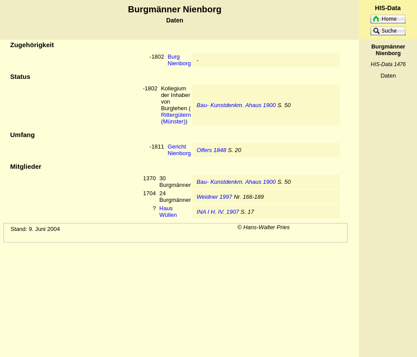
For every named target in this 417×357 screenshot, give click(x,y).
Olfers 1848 (211, 150)
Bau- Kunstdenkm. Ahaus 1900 (236, 105)
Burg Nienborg (179, 60)
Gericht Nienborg (179, 149)
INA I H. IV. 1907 (218, 211)
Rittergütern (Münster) (176, 118)
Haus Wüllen (168, 211)
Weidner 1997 (214, 196)
